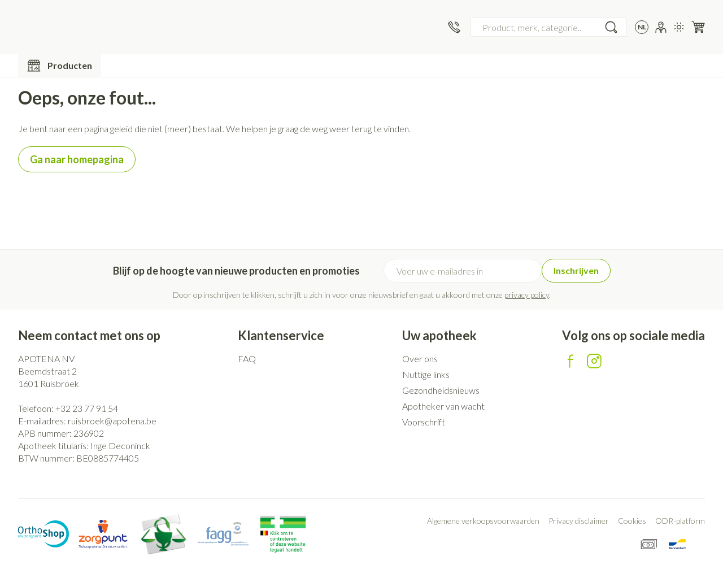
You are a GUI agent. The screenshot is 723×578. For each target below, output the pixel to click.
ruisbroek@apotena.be (112, 420)
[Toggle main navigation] (59, 65)
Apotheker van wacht (443, 406)
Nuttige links (426, 374)
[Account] (661, 27)
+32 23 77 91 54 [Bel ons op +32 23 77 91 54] (86, 408)
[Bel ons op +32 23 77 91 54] (454, 27)
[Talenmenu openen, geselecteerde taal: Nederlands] (641, 27)
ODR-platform (680, 520)
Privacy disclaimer (578, 520)
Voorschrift (423, 421)
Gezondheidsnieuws (441, 390)
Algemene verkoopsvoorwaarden (483, 520)
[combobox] (549, 27)
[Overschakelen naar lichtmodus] (679, 27)
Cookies (632, 520)
